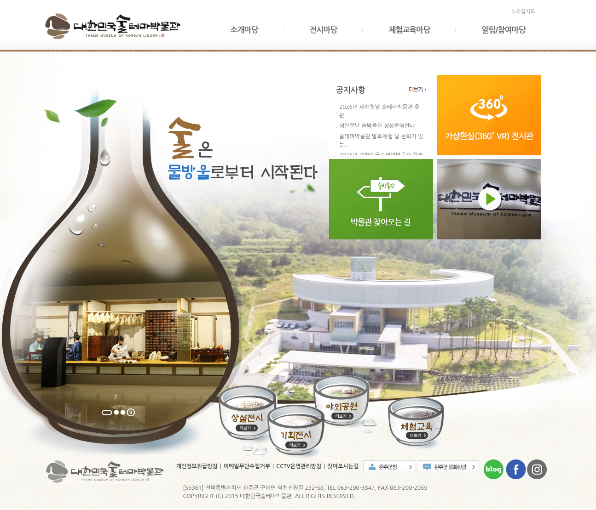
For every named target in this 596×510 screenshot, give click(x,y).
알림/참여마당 (503, 30)
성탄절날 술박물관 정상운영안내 (377, 126)
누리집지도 (523, 11)
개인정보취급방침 (197, 466)
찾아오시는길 (343, 466)
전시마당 (323, 30)
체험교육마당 (409, 30)
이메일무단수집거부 (247, 466)
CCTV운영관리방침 (298, 466)
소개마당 (244, 30)
